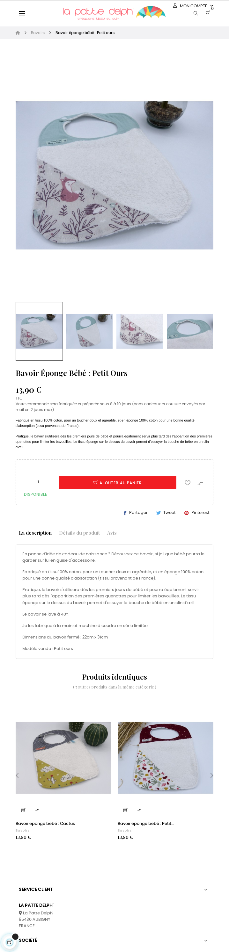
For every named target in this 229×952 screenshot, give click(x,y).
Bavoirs (23, 830)
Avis (112, 532)
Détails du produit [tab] (79, 532)
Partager (138, 513)
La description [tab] (35, 532)
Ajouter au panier (117, 483)
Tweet (169, 513)
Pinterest (200, 513)
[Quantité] (38, 482)
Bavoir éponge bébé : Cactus (45, 824)
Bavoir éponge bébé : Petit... (146, 824)
